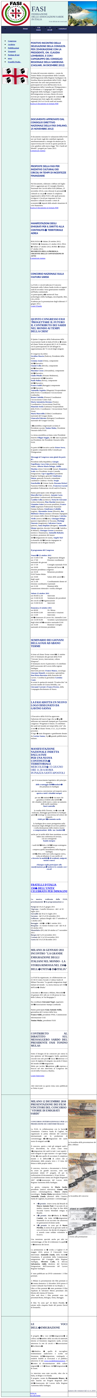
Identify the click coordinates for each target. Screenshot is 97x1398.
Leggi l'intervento (37, 1076)
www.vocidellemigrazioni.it (54, 1361)
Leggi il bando (36, 306)
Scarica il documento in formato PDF (44, 104)
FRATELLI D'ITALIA (43, 884)
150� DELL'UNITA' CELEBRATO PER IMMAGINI (49, 890)
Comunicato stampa (37, 151)
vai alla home (35, 1395)
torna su (33, 1393)
